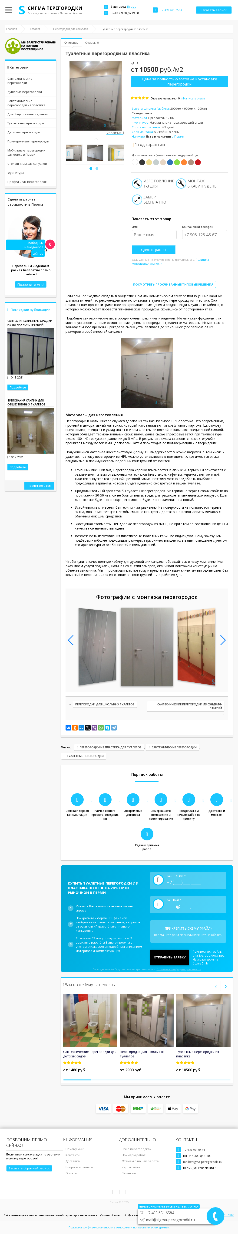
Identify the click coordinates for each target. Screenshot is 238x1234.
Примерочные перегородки (28, 141)
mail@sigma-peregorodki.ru (202, 1162)
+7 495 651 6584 (194, 1150)
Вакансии (129, 1173)
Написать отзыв (193, 98)
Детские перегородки (23, 132)
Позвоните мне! (30, 284)
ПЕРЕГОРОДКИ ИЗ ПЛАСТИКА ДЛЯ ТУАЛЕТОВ (111, 747)
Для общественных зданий (27, 114)
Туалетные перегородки (25, 123)
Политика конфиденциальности (179, 969)
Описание (71, 42)
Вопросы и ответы (79, 1167)
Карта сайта (131, 1167)
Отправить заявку (170, 957)
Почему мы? (74, 1149)
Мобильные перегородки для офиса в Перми (26, 152)
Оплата (71, 1173)
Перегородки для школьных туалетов (104, 704)
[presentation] (68, 154)
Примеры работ (133, 1155)
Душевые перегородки (24, 92)
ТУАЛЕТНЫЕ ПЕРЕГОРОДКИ (85, 756)
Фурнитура (15, 173)
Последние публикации (30, 309)
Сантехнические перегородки (19, 80)
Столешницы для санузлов (27, 163)
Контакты (73, 1155)
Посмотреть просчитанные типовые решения (173, 284)
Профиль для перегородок (27, 182)
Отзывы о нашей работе (140, 1161)
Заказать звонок (214, 10)
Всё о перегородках (136, 1149)
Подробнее (18, 387)
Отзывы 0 (92, 42)
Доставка (73, 1161)
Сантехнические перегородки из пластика (26, 103)
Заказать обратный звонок (29, 1168)
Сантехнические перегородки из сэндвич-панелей (189, 706)
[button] (91, 168)
